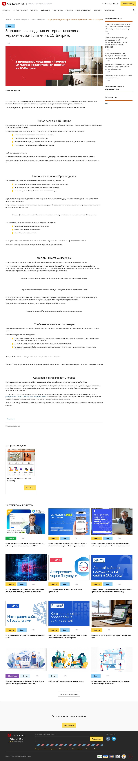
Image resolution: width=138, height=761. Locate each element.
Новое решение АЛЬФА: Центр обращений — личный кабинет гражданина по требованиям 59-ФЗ (117, 56)
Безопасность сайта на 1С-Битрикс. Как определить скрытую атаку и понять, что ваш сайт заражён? (118, 67)
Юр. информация (77, 749)
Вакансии (97, 749)
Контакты (89, 749)
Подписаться (96, 739)
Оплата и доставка (50, 749)
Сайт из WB (45, 10)
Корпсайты (34, 10)
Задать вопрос (69, 725)
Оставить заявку (128, 4)
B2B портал (6, 10)
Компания (97, 10)
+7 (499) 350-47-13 (109, 4)
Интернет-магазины (20, 10)
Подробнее (30, 488)
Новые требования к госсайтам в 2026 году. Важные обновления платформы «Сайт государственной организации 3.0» (67, 546)
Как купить (38, 749)
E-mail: (16, 741)
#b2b (106, 103)
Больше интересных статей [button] (69, 694)
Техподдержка (109, 10)
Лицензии (69, 10)
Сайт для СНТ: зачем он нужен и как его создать (66, 681)
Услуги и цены (58, 10)
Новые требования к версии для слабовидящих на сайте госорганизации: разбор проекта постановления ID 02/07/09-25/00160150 (116, 42)
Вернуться (10, 419)
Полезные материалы (83, 10)
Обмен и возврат (64, 749)
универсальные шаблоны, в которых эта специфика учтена (26, 396)
